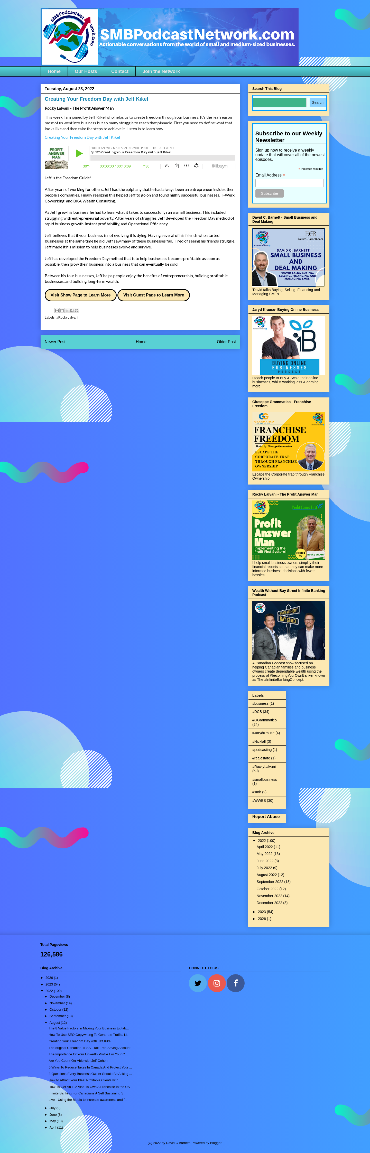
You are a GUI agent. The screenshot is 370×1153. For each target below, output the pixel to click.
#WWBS (259, 800)
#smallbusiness (264, 779)
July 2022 (265, 868)
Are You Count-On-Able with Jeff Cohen (78, 1061)
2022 (262, 841)
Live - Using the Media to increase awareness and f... (88, 1100)
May (53, 1121)
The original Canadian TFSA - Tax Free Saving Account (89, 1048)
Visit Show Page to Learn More (81, 295)
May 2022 (265, 854)
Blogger (215, 1143)
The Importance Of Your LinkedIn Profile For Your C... (88, 1054)
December (58, 996)
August (55, 1023)
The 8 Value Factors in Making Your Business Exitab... (89, 1028)
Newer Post (55, 342)
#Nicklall (259, 741)
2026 (262, 919)
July (53, 1108)
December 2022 (270, 903)
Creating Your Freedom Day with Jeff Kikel (80, 1041)
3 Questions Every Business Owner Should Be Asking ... (90, 1074)
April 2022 (265, 847)
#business (260, 703)
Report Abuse (266, 816)
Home (54, 71)
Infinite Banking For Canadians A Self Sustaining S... (87, 1093)
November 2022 (270, 896)
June (54, 1115)
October (56, 1009)
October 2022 (268, 889)
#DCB (257, 712)
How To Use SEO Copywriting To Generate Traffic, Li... (89, 1035)
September (58, 1016)
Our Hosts (86, 71)
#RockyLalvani (67, 317)
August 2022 (267, 875)
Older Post (226, 342)
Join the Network (161, 71)
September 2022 (270, 882)
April (53, 1127)
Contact (119, 71)
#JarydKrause (263, 733)
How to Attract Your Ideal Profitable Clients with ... (85, 1080)
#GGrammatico (264, 720)
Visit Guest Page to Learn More (153, 295)
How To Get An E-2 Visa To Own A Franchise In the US (89, 1087)
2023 (262, 912)
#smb (256, 792)
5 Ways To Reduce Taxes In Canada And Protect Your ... (90, 1067)
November (58, 1003)
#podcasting (262, 750)
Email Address (270, 175)
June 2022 (265, 861)
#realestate (261, 758)
